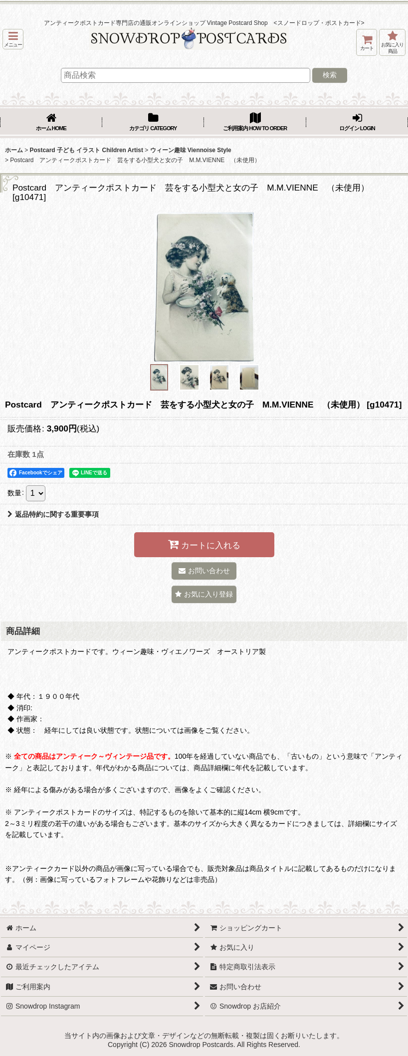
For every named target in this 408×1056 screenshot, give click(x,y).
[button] (12, 39)
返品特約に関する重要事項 (53, 514)
